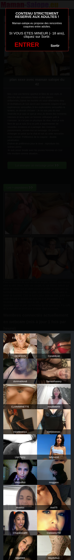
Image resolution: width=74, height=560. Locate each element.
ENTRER (27, 44)
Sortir (55, 45)
